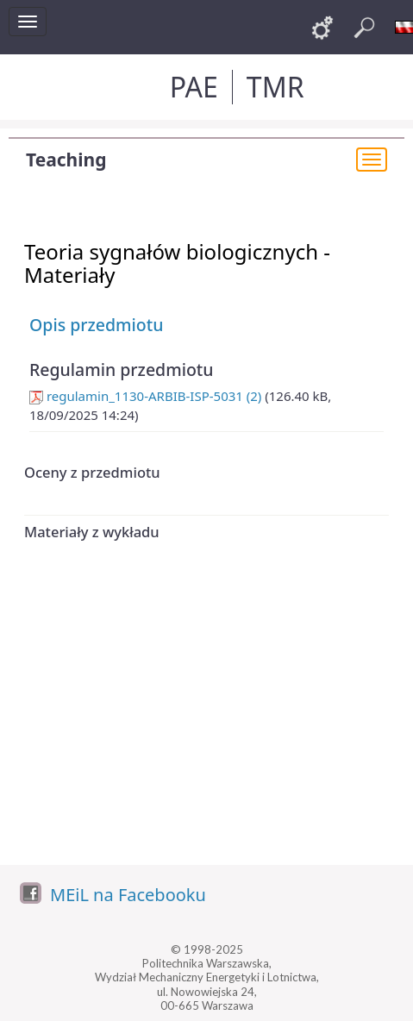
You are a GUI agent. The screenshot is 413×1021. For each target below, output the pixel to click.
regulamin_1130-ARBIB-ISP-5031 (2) (145, 395)
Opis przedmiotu (96, 324)
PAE (194, 86)
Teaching (66, 159)
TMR (275, 86)
